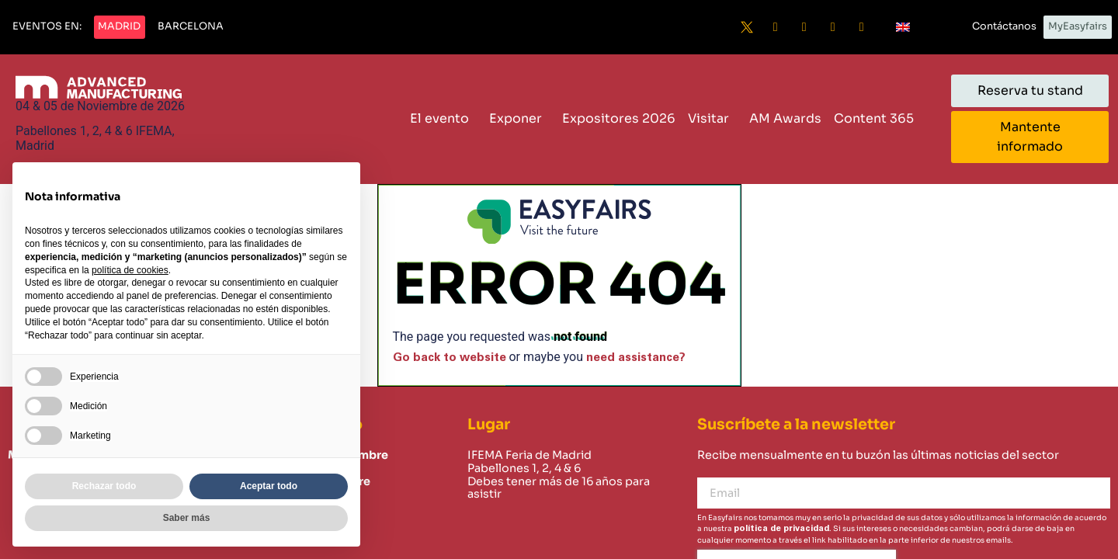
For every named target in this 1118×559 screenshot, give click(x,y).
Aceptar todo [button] (268, 486)
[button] (47, 27)
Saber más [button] (186, 517)
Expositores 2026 (618, 118)
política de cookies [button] (130, 270)
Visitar (712, 118)
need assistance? (636, 357)
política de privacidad (781, 528)
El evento (443, 118)
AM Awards (785, 118)
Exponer (519, 118)
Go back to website (449, 357)
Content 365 (878, 118)
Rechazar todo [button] (104, 486)
